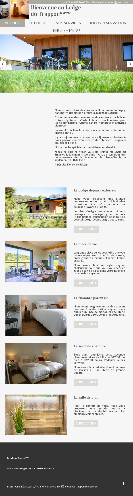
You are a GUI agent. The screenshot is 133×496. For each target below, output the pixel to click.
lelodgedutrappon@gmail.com (111, 2)
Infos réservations (109, 23)
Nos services (68, 23)
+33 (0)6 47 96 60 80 (77, 2)
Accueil (12, 23)
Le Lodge (37, 23)
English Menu (66, 30)
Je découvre (85, 229)
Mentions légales (19, 486)
